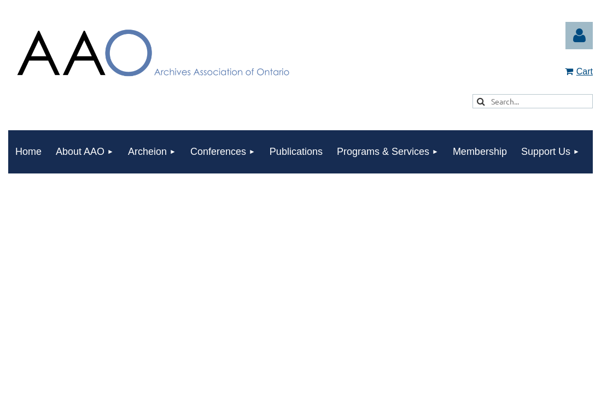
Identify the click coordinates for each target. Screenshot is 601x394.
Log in (579, 35)
